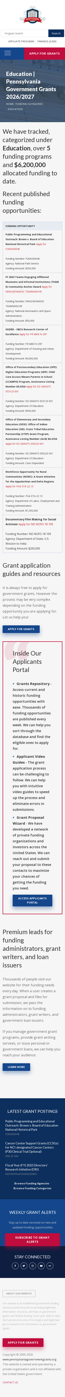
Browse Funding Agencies (31, 1183)
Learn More (16, 1067)
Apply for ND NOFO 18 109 (35, 524)
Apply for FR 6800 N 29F (33, 334)
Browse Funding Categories (32, 1188)
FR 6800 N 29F (33, 344)
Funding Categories (29, 104)
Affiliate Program (21, 41)
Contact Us (10, 1382)
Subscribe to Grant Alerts (32, 1239)
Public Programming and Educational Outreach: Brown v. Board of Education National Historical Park (31, 1125)
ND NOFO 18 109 (40, 534)
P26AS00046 (32, 258)
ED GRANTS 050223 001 (39, 453)
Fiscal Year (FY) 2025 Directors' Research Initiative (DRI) (26, 1167)
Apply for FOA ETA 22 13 (19, 486)
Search (56, 33)
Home (10, 104)
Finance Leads (47, 41)
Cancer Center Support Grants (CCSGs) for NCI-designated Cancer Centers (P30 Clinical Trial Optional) (31, 1147)
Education (15, 109)
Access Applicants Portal (32, 900)
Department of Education (29, 406)
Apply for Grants (44, 53)
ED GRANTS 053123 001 (39, 401)
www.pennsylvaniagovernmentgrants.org (30, 1359)
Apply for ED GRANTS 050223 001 (25, 443)
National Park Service (27, 263)
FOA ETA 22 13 (33, 496)
